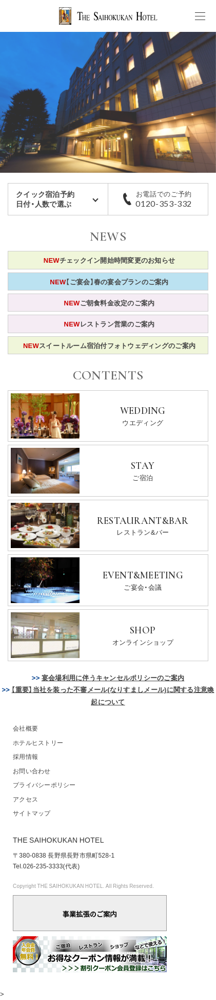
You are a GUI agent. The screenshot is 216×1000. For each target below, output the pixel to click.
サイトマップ (32, 812)
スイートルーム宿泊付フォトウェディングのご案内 (109, 345)
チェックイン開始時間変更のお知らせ (109, 260)
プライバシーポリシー (44, 784)
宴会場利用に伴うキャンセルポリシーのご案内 (113, 677)
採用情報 (25, 756)
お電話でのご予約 (164, 199)
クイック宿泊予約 (58, 199)
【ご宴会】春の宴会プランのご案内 (109, 281)
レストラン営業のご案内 (109, 324)
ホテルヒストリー (38, 742)
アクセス (25, 799)
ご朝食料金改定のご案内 (109, 302)
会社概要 (25, 728)
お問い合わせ (32, 770)
